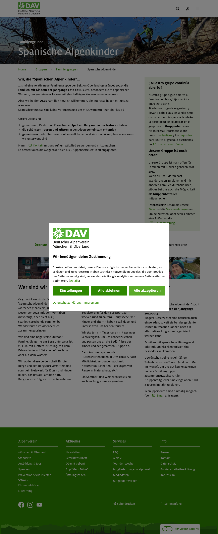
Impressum (91, 303)
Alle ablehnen (109, 291)
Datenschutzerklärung (67, 303)
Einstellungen (71, 291)
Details (74, 281)
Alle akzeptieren (147, 291)
